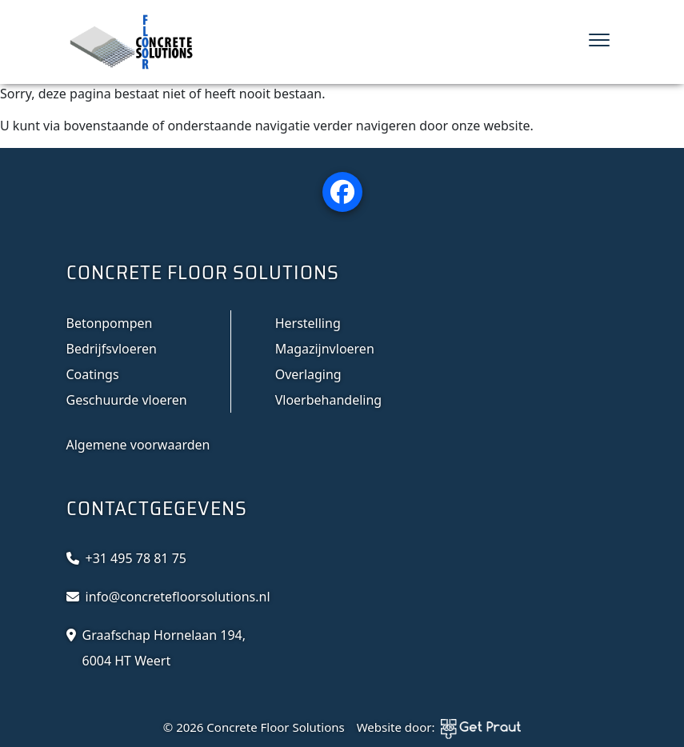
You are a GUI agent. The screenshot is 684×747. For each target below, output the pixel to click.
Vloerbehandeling (328, 400)
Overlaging (308, 374)
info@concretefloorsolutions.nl (178, 596)
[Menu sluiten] (599, 41)
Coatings (92, 374)
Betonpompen (109, 323)
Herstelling (308, 323)
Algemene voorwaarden (138, 444)
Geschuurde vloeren (126, 400)
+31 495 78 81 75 (136, 558)
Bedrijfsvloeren (111, 349)
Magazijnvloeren (324, 349)
